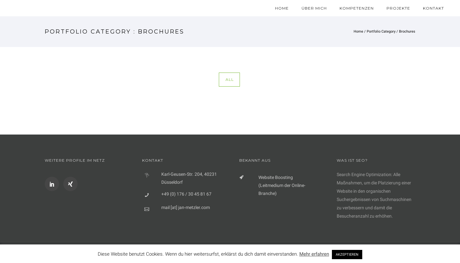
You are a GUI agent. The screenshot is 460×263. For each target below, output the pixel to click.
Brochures (407, 31)
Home (282, 8)
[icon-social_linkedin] (53, 184)
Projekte (398, 8)
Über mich (314, 8)
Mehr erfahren (314, 254)
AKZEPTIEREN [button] (347, 254)
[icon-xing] (70, 184)
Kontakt (433, 8)
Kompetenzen (357, 8)
